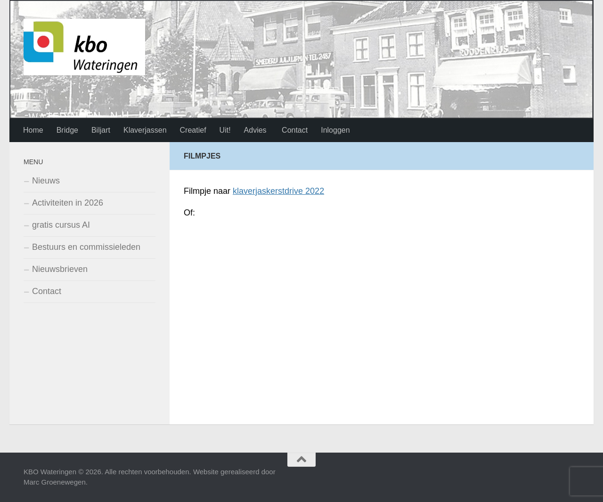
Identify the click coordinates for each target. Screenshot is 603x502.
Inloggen (335, 130)
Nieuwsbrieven (60, 269)
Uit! (225, 130)
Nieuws (46, 180)
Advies (255, 130)
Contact (294, 130)
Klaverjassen (145, 130)
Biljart (100, 130)
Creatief (193, 130)
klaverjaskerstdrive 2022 (278, 191)
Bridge (67, 130)
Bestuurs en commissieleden (86, 247)
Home (33, 130)
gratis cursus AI (61, 225)
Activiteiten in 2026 (67, 202)
